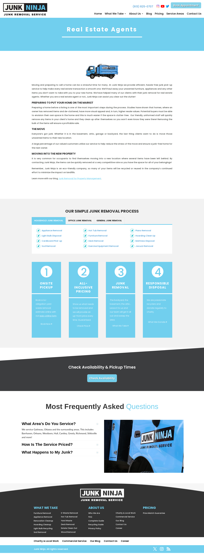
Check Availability (102, 379)
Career (119, 529)
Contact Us (194, 14)
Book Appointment (186, 6)
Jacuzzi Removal (144, 247)
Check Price (83, 326)
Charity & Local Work (126, 514)
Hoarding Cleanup (42, 525)
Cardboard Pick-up (52, 241)
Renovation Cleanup (43, 522)
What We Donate (157, 323)
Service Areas (175, 14)
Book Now (46, 325)
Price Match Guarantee (154, 514)
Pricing (159, 14)
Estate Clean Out (69, 529)
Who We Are (94, 514)
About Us (135, 14)
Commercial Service (125, 517)
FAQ (90, 518)
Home (98, 14)
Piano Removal (143, 231)
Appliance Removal (52, 231)
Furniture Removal (97, 236)
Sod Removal (49, 247)
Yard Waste (66, 521)
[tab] (49, 221)
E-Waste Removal (69, 514)
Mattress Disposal (145, 241)
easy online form (48, 316)
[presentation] (49, 221)
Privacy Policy (94, 529)
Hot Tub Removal (97, 231)
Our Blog (120, 521)
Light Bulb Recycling (43, 529)
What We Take (114, 14)
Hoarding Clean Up (145, 236)
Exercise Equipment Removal (103, 247)
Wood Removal (68, 533)
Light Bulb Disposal (51, 236)
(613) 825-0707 (142, 6)
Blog (149, 14)
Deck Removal (95, 241)
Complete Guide (96, 522)
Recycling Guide (96, 525)
